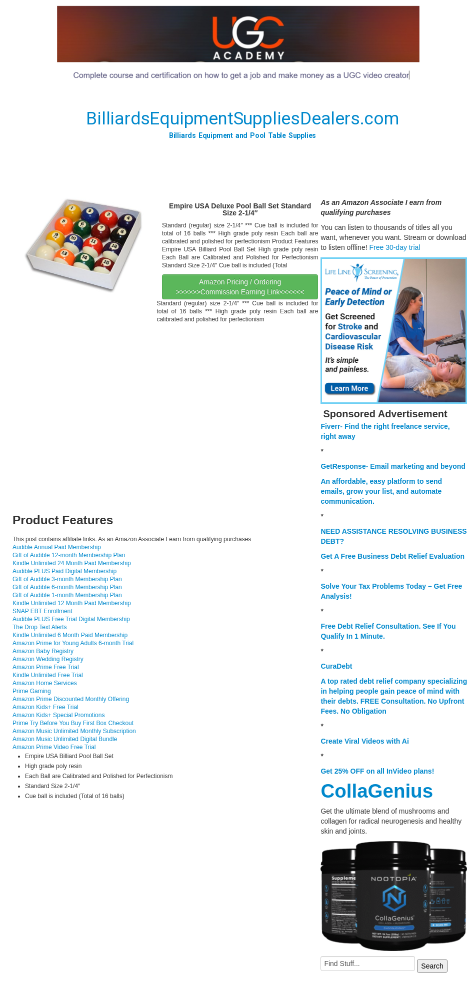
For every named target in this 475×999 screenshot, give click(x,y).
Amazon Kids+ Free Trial (45, 707)
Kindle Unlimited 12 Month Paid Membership (71, 603)
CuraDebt (336, 666)
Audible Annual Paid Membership (56, 547)
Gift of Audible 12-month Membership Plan (68, 555)
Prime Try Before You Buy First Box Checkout (73, 723)
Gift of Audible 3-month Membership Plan (67, 579)
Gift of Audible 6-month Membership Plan (67, 587)
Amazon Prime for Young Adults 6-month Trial (73, 643)
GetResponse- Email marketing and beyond (392, 466)
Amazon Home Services (44, 683)
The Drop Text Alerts (39, 627)
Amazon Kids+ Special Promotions (58, 715)
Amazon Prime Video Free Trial (54, 747)
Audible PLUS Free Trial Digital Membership (71, 619)
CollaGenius (376, 791)
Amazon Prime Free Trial (45, 667)
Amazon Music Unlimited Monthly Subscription (74, 731)
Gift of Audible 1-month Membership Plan (67, 595)
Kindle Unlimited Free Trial (47, 675)
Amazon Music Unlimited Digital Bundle (64, 739)
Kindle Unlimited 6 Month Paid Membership (70, 635)
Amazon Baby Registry (43, 651)
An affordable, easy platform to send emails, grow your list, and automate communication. (381, 491)
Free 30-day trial (394, 247)
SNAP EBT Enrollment (42, 611)
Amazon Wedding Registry (48, 659)
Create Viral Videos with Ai (364, 741)
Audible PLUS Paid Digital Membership (64, 571)
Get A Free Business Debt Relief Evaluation (392, 556)
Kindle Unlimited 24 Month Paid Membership (71, 563)
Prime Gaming (31, 691)
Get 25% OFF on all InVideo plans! (377, 771)
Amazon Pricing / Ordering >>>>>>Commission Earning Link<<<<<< (240, 287)
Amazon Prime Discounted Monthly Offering (70, 699)
